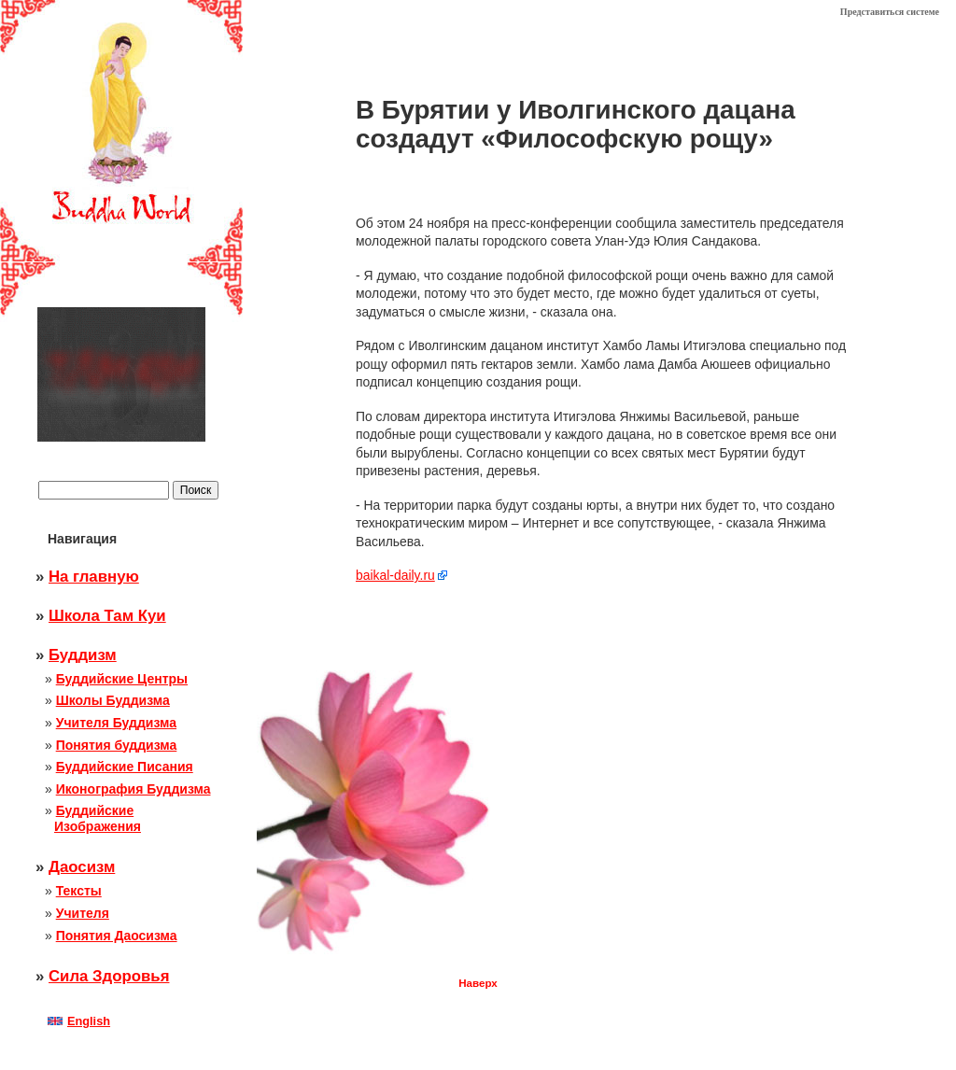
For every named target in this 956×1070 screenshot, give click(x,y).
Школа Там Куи (107, 616)
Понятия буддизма (116, 745)
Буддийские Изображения (97, 818)
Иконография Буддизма (133, 788)
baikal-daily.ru (395, 575)
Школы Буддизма (113, 700)
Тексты (79, 890)
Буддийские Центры (122, 678)
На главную (94, 576)
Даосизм (82, 867)
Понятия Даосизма (116, 935)
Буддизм (83, 655)
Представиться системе (889, 12)
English (79, 1021)
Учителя (82, 913)
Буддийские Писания (124, 766)
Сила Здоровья (109, 976)
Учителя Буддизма (116, 722)
